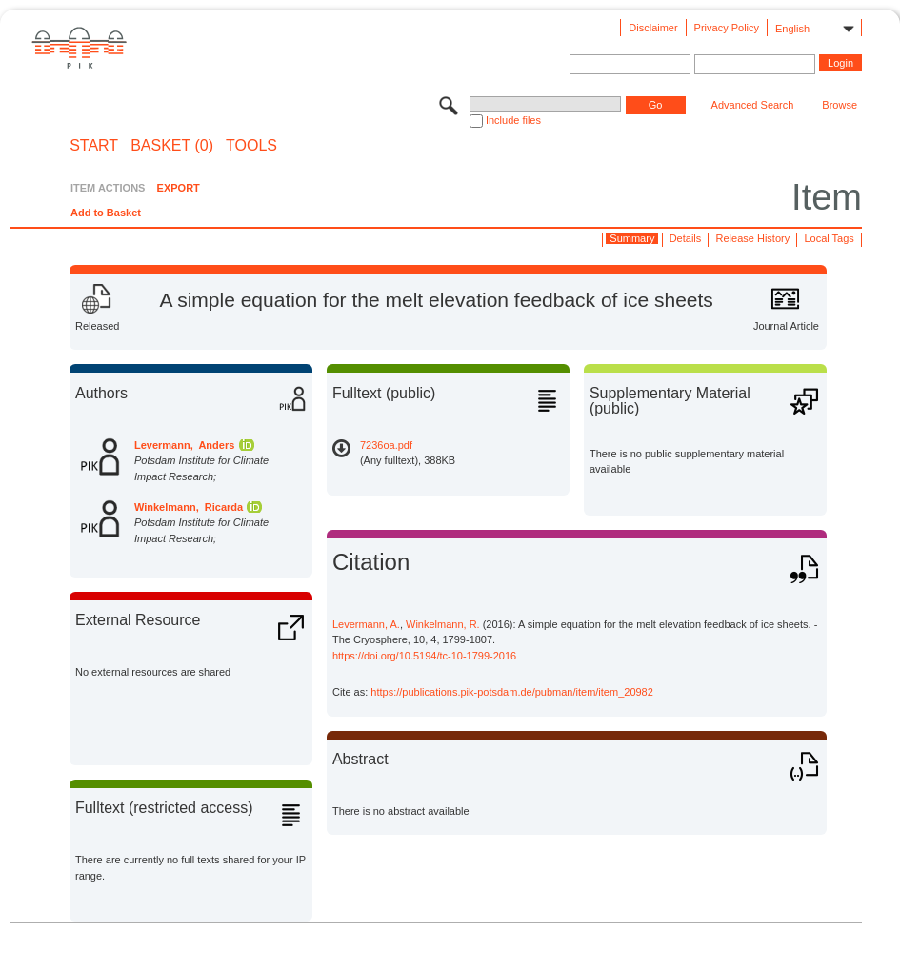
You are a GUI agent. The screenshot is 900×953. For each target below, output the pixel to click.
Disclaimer (653, 27)
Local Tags (828, 238)
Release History (753, 238)
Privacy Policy (726, 27)
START (94, 145)
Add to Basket (105, 212)
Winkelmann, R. (443, 624)
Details (686, 238)
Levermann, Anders (184, 445)
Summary (632, 238)
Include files (513, 120)
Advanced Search (752, 105)
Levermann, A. (366, 624)
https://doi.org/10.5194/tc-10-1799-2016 (424, 655)
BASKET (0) (171, 145)
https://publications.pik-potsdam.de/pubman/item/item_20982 (511, 692)
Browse (839, 105)
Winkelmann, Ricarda (188, 507)
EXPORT (178, 187)
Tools (251, 145)
